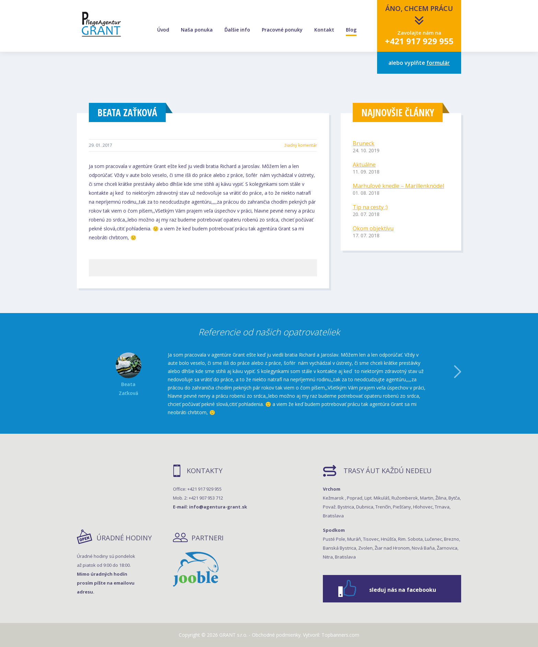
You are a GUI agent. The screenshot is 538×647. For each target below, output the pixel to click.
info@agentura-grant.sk (218, 507)
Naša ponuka (197, 30)
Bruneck (363, 143)
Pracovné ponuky (282, 30)
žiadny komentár (300, 145)
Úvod (163, 30)
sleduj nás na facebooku (402, 590)
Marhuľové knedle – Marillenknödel (398, 186)
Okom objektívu (373, 228)
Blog (351, 30)
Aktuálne (364, 164)
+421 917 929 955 (419, 41)
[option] (269, 384)
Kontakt (324, 30)
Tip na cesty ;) (370, 207)
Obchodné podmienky (276, 635)
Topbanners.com (340, 635)
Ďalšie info (237, 30)
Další (457, 371)
